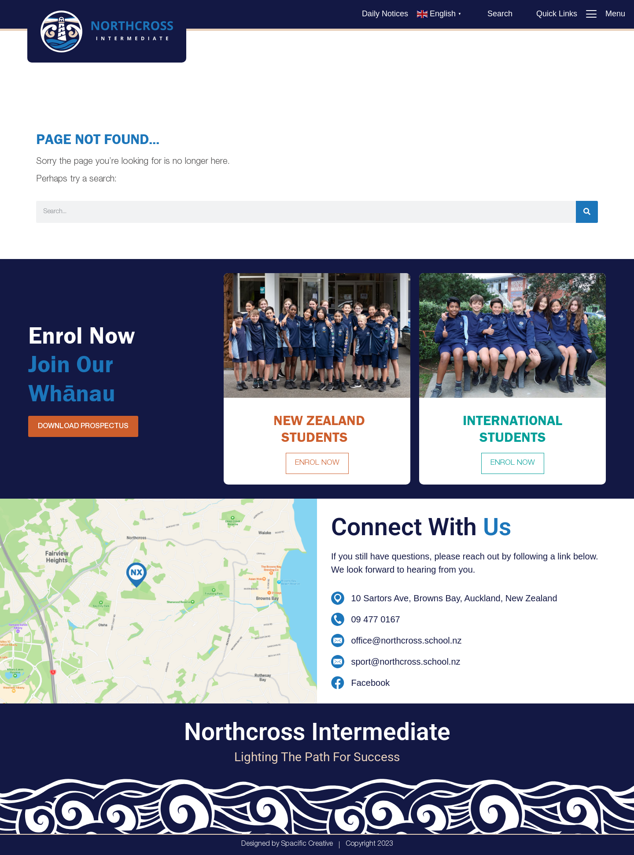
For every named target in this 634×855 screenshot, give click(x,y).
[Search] (587, 212)
